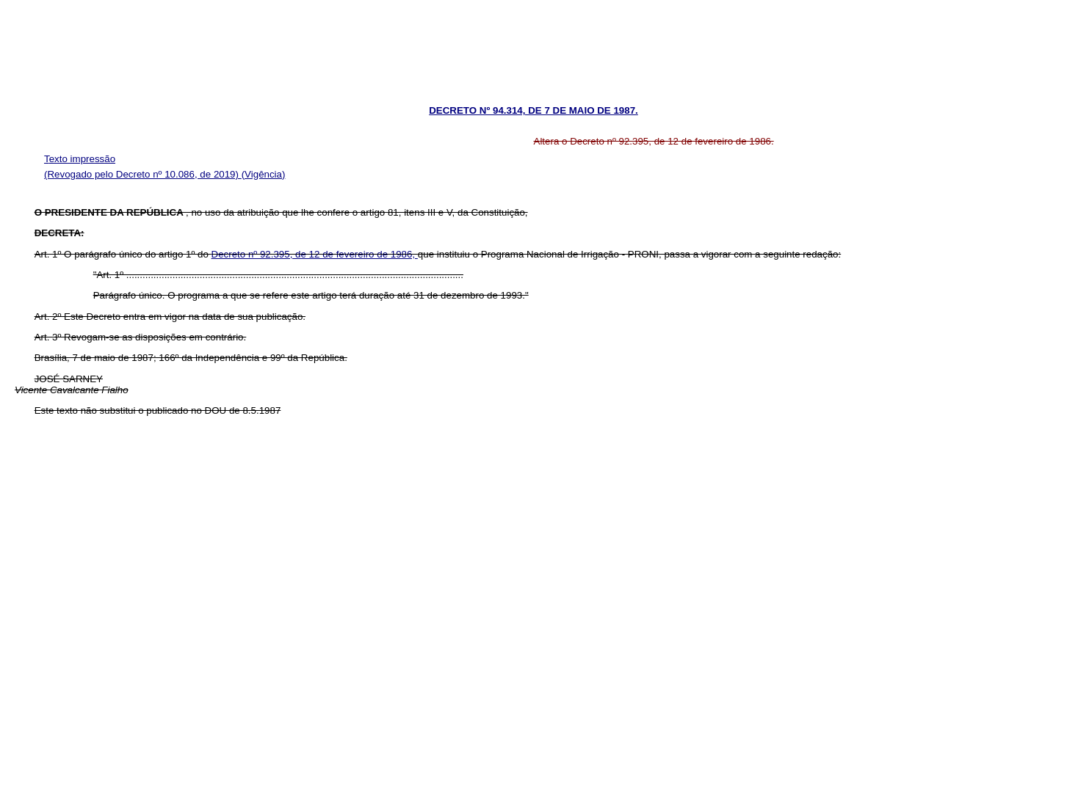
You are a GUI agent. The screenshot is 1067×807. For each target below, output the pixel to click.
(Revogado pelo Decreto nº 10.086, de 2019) (143, 174)
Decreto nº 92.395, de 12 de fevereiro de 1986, (314, 254)
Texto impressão (79, 158)
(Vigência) (264, 174)
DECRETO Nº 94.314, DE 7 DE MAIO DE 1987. (533, 110)
